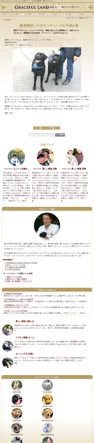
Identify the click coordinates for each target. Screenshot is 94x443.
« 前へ (36, 128)
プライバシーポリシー (84, 431)
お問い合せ (87, 14)
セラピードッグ (60, 431)
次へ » (56, 128)
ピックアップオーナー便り (47, 377)
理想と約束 (6, 431)
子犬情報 (21, 14)
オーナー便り (61, 15)
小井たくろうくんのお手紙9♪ (17, 311)
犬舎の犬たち (44, 431)
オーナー (74, 18)
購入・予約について (33, 431)
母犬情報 (34, 14)
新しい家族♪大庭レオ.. (25, 321)
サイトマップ (15, 434)
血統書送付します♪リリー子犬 (17, 305)
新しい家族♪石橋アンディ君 (54, 169)
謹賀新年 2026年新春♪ (14, 293)
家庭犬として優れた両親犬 (17, 279)
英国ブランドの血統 (14, 277)
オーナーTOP (47, 128)
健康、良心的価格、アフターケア (19, 281)
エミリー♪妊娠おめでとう (24, 169)
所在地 (52, 431)
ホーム (8, 14)
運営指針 (73, 431)
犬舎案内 (74, 14)
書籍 (67, 431)
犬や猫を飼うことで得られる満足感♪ (20, 299)
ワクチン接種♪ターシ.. (25, 337)
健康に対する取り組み (18, 431)
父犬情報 (47, 14)
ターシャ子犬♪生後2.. (25, 354)
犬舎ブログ (47, 144)
